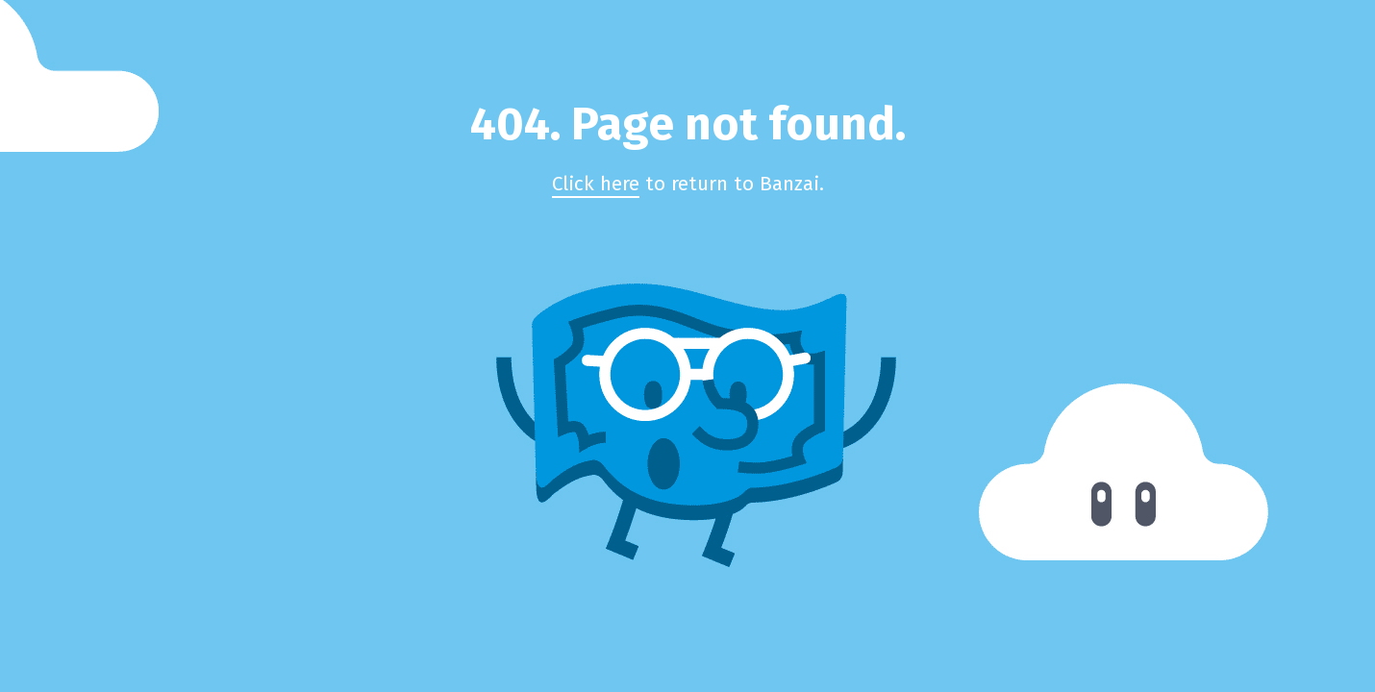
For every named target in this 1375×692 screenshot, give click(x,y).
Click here (595, 184)
